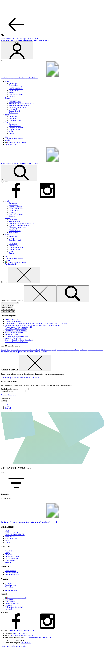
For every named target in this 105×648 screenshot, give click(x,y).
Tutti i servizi (13, 113)
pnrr (65, 350)
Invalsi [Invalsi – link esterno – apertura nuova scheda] (7, 540)
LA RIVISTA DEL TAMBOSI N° (16, 329)
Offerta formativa (15, 126)
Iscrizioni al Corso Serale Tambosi (16, 342)
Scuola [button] (7, 81)
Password (4, 391)
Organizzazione (14, 90)
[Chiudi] (24, 275)
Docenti (15, 350)
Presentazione (13, 85)
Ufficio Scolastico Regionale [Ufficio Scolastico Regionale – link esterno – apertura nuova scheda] (14, 533)
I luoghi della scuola (15, 87)
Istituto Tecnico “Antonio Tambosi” (16, 336)
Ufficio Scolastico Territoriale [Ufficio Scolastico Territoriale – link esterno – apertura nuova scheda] (15, 535)
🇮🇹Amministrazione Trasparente (15, 598)
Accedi (4, 400)
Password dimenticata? (8, 395)
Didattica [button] (8, 122)
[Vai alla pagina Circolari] (8, 408)
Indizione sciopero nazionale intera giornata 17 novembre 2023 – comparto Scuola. (32, 325)
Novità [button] (7, 115)
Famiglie (10, 350)
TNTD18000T (26, 643)
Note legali (8, 609)
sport (31, 352)
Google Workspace (7, 377)
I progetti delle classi (16, 128)
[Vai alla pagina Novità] (7, 406)
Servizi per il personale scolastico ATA (21, 103)
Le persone (8, 554)
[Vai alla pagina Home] (7, 404)
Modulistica (83, 350)
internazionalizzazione (95, 350)
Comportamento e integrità (14, 138)
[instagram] (47, 198)
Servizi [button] (7, 98)
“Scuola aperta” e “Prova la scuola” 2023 (18, 327)
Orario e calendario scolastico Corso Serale (19, 340)
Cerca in (8, 311)
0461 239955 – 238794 (20, 634)
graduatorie (12, 352)
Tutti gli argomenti (11, 590)
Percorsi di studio (15, 111)
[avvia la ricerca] (72, 293)
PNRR (11, 131)
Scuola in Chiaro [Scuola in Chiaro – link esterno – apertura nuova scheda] (10, 536)
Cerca (3, 301)
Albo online (9, 587)
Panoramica (13, 83)
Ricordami (6, 398)
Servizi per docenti (15, 102)
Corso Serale (13, 109)
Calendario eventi (15, 120)
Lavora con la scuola (12, 603)
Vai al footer (34, 38)
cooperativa (20, 352)
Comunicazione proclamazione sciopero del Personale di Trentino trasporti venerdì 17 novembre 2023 (38, 323)
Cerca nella (8, 309)
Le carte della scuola (16, 89)
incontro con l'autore (40, 352)
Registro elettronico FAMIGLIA (15, 332)
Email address (5, 389)
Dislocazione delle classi (13, 321)
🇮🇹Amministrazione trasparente (15, 142)
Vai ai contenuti (6, 38)
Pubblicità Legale (10, 144)
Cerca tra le (7, 305)
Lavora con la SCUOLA (31, 377)
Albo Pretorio (18, 377)
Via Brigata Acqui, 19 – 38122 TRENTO (21, 630)
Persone (11, 92)
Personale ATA (27, 350)
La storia (12, 96)
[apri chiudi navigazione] (1, 60)
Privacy (7, 140)
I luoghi (7, 553)
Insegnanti (4, 352)
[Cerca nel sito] (19, 173)
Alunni (69, 350)
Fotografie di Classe (11, 334)
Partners (11, 133)
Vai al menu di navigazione (20, 38)
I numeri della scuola (16, 94)
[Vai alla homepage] (52, 76)
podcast (26, 352)
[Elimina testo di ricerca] (40, 293)
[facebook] (16, 198)
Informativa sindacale (12, 319)
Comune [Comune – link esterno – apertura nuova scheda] (7, 542)
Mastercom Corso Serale (13, 338)
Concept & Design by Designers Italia (13, 646)
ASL (6, 137)
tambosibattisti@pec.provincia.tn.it (21, 635)
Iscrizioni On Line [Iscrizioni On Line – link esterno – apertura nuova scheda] (11, 538)
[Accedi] (17, 50)
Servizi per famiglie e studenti (19, 105)
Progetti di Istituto (15, 129)
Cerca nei (7, 307)
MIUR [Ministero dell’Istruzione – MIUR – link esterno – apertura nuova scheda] (7, 531)
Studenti (3, 350)
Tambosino (60, 350)
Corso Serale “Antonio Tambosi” (16, 331)
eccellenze (75, 350)
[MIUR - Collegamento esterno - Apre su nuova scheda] (36, 40)
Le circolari (9, 583)
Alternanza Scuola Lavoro (17, 107)
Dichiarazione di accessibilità (14, 607)
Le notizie (12, 118)
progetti (53, 350)
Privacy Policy (10, 605)
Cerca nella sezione (10, 303)
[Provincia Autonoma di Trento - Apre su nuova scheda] (11, 40)
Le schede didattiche (11, 572)
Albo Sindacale (46, 350)
